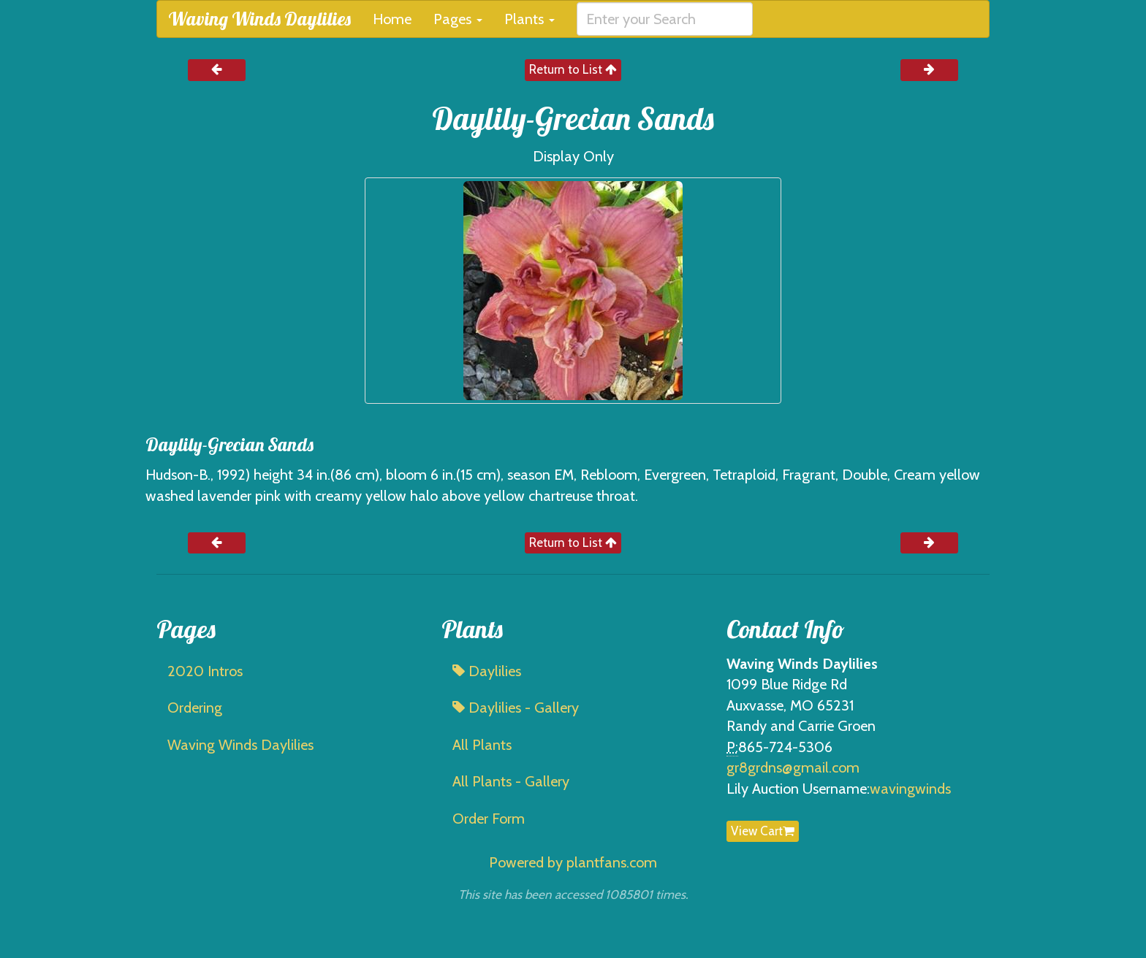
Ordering (194, 707)
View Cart (762, 831)
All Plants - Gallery (510, 781)
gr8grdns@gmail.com (793, 767)
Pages (457, 19)
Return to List (573, 69)
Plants (529, 19)
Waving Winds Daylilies (259, 18)
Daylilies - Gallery (515, 707)
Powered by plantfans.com (573, 862)
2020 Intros (205, 671)
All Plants (482, 745)
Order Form (488, 818)
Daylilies (486, 671)
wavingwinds (910, 788)
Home (392, 19)
